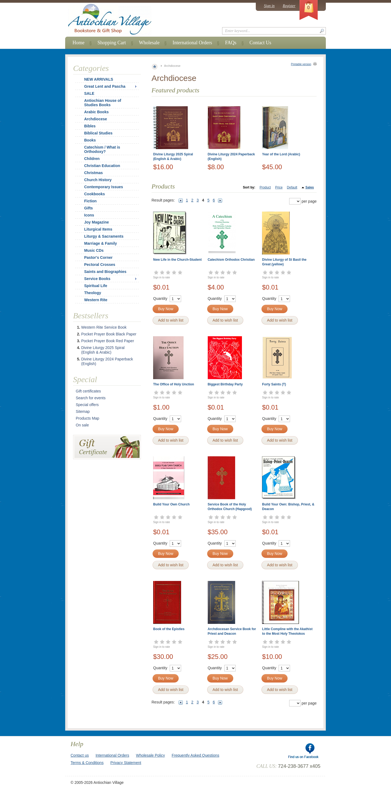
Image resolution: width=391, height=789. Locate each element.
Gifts (88, 208)
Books (90, 140)
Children (92, 158)
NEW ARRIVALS (98, 79)
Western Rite (95, 300)
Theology (92, 293)
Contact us (80, 755)
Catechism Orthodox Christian (231, 260)
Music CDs (94, 250)
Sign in (269, 6)
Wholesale (149, 42)
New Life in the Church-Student (177, 260)
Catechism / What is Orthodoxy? (102, 149)
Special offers (87, 405)
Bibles (90, 126)
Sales (309, 187)
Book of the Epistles (168, 629)
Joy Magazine (96, 222)
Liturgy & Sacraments (104, 236)
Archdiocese (95, 119)
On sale (82, 425)
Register (289, 6)
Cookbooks (94, 194)
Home (78, 42)
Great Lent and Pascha (104, 86)
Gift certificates (88, 391)
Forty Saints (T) (274, 384)
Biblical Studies (98, 133)
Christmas (90, 173)
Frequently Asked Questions (195, 755)
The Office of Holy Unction (173, 384)
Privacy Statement (125, 762)
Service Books (97, 278)
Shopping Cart (111, 42)
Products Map (87, 418)
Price (278, 187)
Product (265, 187)
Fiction (90, 201)
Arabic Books (96, 112)
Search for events (91, 398)
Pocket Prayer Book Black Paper (108, 334)
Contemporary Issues (103, 187)
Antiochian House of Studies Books (102, 102)
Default (292, 187)
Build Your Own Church (171, 504)
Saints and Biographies (105, 271)
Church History (98, 180)
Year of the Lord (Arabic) (281, 154)
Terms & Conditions (87, 762)
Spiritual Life (95, 286)
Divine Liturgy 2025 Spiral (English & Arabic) (103, 349)
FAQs (231, 42)
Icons (89, 215)
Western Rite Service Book (104, 327)
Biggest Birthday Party (225, 384)
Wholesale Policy (150, 755)
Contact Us (261, 42)
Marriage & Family (100, 243)
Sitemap (83, 411)
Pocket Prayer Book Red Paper (107, 341)
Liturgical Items (98, 229)
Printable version (301, 64)
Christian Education (102, 166)
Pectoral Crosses (99, 264)
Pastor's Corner (98, 257)
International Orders (192, 42)
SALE (89, 93)
